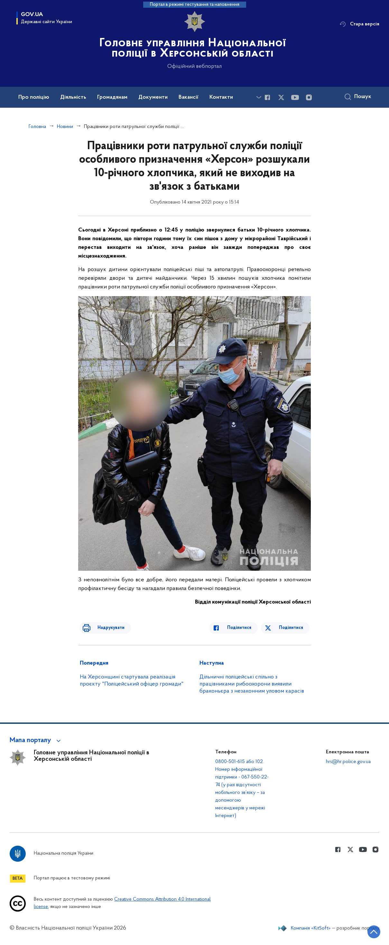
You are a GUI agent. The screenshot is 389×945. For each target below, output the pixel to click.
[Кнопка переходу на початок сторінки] (364, 930)
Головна (37, 126)
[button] (36, 740)
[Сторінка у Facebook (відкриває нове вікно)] (267, 97)
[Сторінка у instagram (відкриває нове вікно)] (309, 97)
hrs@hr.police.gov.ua (348, 761)
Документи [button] (153, 97)
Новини (65, 126)
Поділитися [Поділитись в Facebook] (246, 627)
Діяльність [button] (73, 97)
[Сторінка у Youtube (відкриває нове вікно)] (295, 97)
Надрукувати (104, 627)
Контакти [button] (221, 97)
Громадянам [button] (112, 97)
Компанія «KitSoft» (311, 928)
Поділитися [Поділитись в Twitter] (292, 627)
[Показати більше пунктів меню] (259, 97)
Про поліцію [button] (33, 97)
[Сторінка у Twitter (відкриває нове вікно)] (281, 97)
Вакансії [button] (189, 97)
